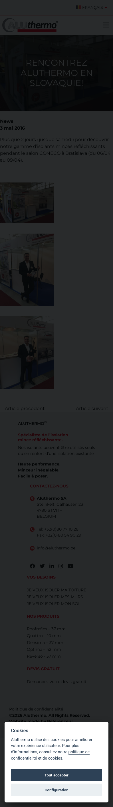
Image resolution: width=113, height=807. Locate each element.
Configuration (56, 790)
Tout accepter (56, 775)
